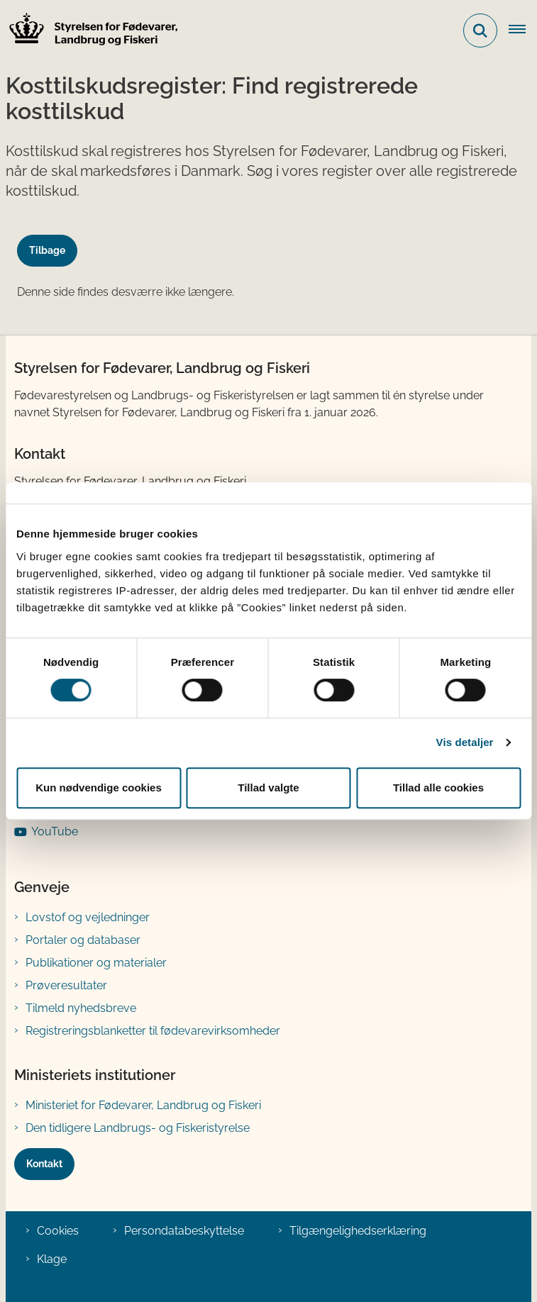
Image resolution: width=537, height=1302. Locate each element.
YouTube (54, 831)
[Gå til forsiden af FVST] (89, 30)
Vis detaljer (465, 742)
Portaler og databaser (83, 940)
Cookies (58, 1230)
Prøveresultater (66, 985)
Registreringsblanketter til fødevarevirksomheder (153, 1030)
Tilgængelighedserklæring (357, 1230)
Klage (52, 1259)
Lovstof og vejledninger (88, 917)
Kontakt (44, 1163)
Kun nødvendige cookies (98, 787)
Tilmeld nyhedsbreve (81, 1008)
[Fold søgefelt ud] (480, 30)
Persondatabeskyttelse (184, 1230)
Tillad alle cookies (438, 787)
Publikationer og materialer (96, 962)
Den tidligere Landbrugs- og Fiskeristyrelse (138, 1128)
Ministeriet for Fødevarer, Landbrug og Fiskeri (143, 1105)
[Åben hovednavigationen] (523, 30)
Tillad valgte (268, 787)
